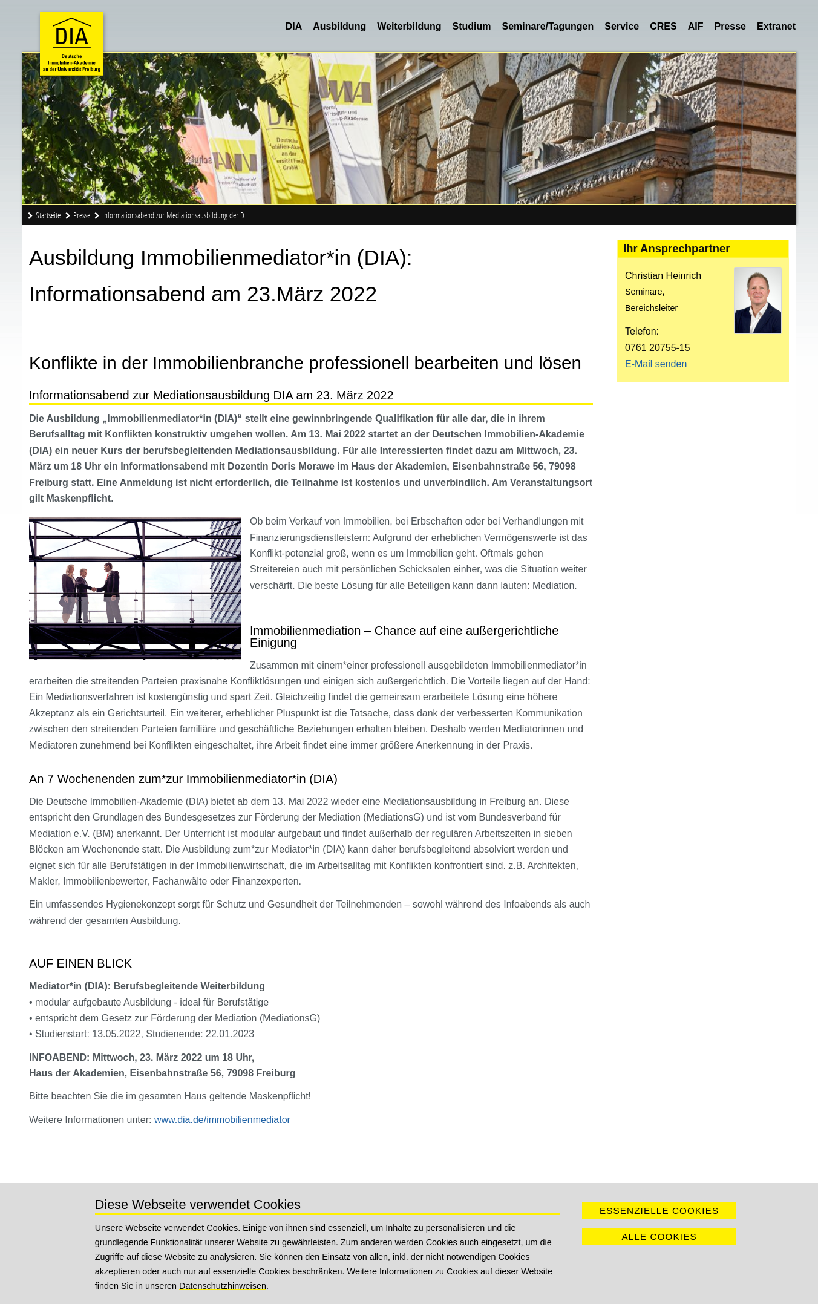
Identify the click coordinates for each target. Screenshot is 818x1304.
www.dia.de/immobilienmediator (222, 1120)
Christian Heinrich (663, 275)
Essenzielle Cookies (659, 1210)
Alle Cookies (658, 1236)
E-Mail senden (656, 364)
